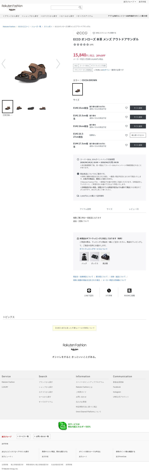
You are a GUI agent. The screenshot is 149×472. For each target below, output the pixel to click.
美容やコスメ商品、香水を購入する (55, 452)
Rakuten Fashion (24, 7)
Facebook (117, 387)
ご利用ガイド (81, 392)
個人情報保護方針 (17, 465)
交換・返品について (118, 276)
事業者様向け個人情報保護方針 (37, 465)
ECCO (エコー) (23, 26)
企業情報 (5, 465)
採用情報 (69, 465)
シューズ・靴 (36, 26)
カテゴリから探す (46, 392)
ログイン (106, 70)
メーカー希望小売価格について (114, 280)
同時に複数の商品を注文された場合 (86, 280)
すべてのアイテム (46, 402)
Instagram (117, 392)
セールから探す (45, 397)
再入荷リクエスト (138, 135)
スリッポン (48, 26)
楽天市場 (142, 2)
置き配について (102, 276)
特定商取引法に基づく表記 (86, 407)
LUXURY (5, 387)
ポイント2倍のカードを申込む (90, 452)
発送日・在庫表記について (83, 276)
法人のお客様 (81, 402)
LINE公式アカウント (121, 397)
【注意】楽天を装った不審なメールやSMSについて (74, 328)
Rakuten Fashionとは (84, 387)
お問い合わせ (81, 397)
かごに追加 (138, 108)
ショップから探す (46, 387)
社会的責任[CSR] (57, 465)
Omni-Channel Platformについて (88, 412)
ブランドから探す (46, 382)
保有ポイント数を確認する (125, 452)
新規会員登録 (118, 382)
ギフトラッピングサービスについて (94, 249)
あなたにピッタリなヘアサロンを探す (15, 452)
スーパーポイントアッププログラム (90, 382)
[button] (3, 63)
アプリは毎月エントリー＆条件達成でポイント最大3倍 (127, 16)
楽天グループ (129, 2)
